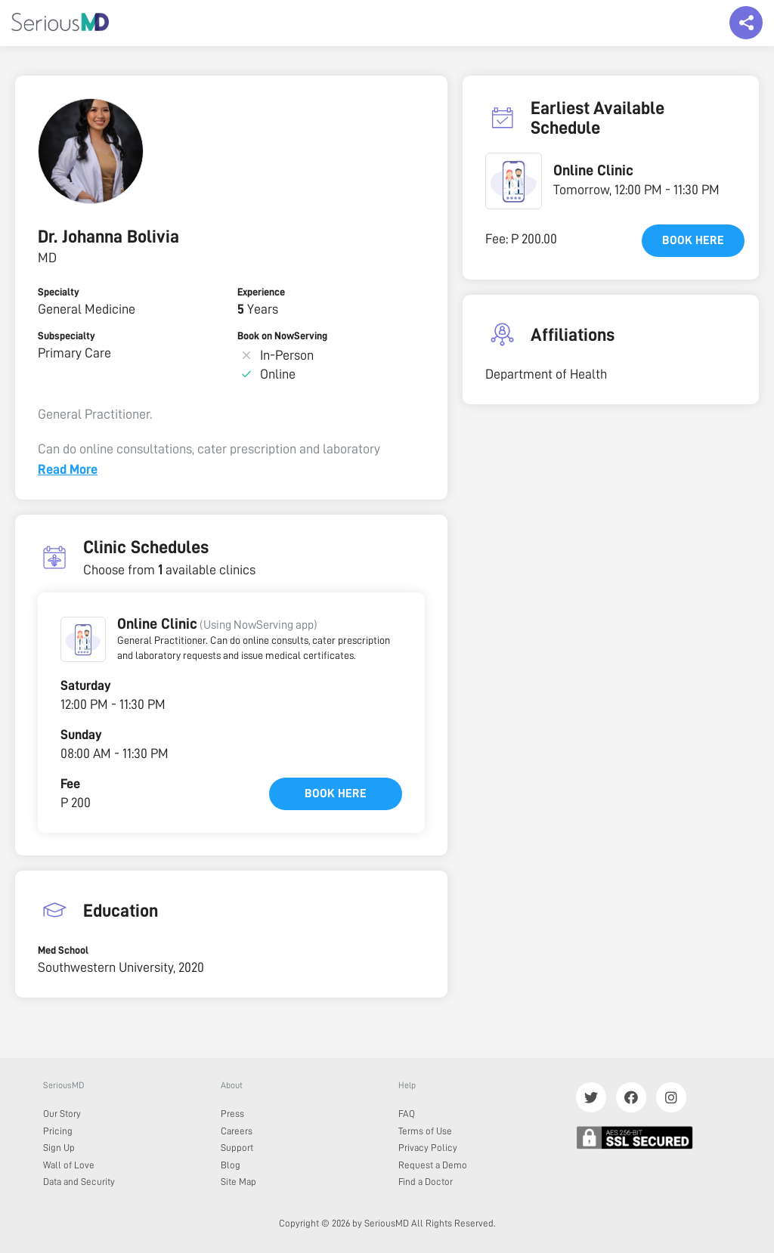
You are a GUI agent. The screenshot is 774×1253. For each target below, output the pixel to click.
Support (237, 1147)
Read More (68, 469)
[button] (83, 639)
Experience (261, 291)
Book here (336, 793)
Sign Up (59, 1147)
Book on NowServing (282, 335)
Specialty (58, 291)
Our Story (62, 1113)
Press (232, 1113)
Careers (236, 1131)
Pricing (58, 1131)
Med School (63, 950)
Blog (230, 1165)
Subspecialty (66, 335)
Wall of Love (68, 1165)
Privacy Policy (427, 1147)
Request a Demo (432, 1165)
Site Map (238, 1181)
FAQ (406, 1113)
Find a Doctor (425, 1181)
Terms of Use (425, 1131)
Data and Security (79, 1181)
